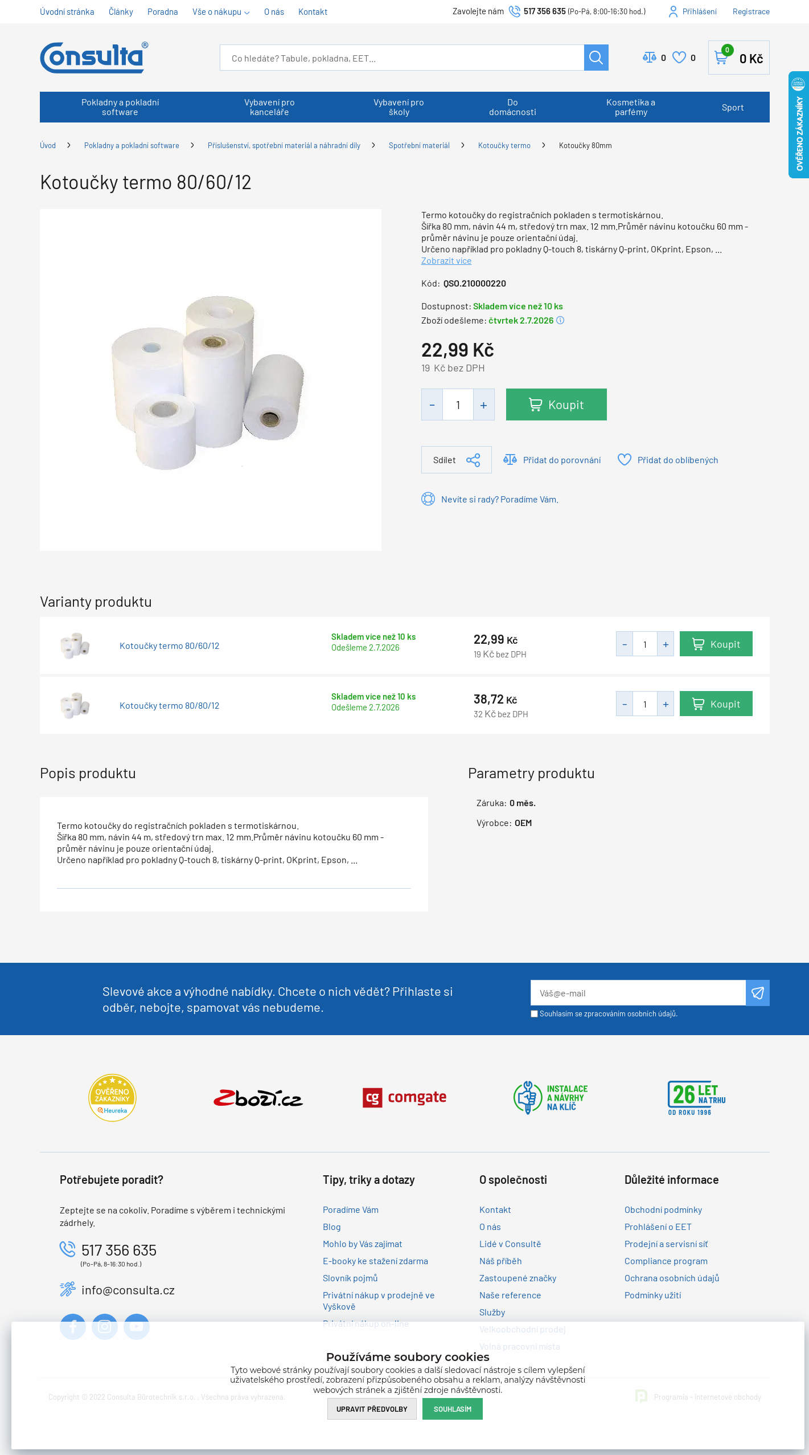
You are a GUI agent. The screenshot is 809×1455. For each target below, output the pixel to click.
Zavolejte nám (479, 11)
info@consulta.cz (128, 1289)
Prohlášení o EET (658, 1226)
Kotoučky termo (504, 145)
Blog (332, 1226)
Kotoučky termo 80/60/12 (170, 645)
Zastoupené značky (517, 1277)
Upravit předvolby (372, 1408)
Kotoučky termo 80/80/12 (170, 705)
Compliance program (666, 1260)
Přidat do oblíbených (678, 459)
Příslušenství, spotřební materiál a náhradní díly (284, 145)
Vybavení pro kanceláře (269, 106)
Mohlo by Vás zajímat (363, 1243)
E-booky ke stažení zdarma (375, 1260)
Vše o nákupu (216, 11)
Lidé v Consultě (510, 1243)
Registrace (751, 11)
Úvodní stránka (67, 11)
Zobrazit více (446, 260)
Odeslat (757, 993)
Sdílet (444, 459)
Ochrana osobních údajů (672, 1277)
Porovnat (663, 57)
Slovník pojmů (350, 1277)
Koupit (566, 404)
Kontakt (312, 11)
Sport (733, 106)
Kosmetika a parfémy (630, 106)
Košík (742, 55)
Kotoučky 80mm (585, 145)
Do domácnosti (512, 106)
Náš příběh (500, 1260)
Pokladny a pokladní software (120, 106)
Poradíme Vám (351, 1209)
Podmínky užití (653, 1294)
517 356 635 (545, 11)
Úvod (48, 145)
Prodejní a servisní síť (666, 1243)
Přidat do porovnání (562, 459)
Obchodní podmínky (663, 1209)
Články (121, 11)
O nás (274, 11)
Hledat (596, 57)
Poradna (162, 11)
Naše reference (510, 1294)
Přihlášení (700, 11)
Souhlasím (452, 1408)
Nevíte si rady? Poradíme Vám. (500, 498)
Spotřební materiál (419, 145)
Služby (492, 1311)
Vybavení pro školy (398, 106)
